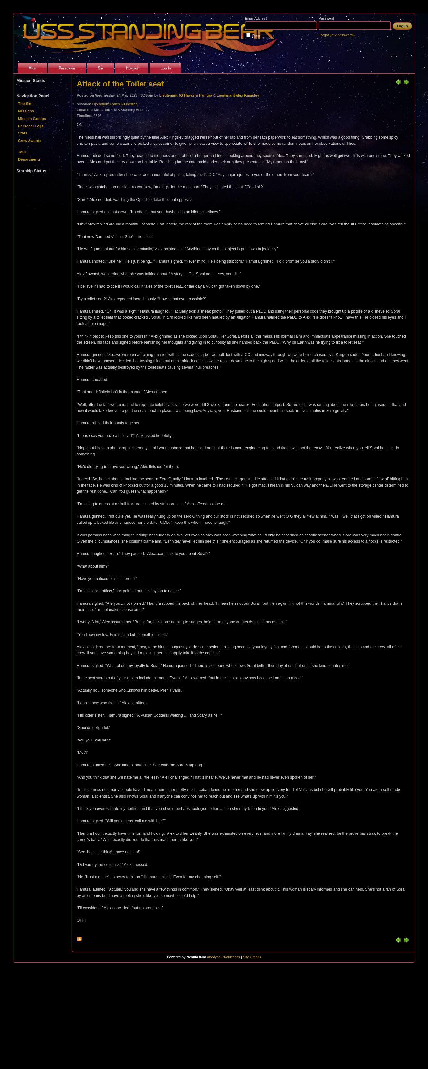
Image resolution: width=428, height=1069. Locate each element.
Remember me (263, 36)
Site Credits (252, 957)
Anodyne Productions (223, 957)
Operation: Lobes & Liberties (115, 104)
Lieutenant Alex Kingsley (238, 95)
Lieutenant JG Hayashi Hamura (185, 95)
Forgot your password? (336, 35)
